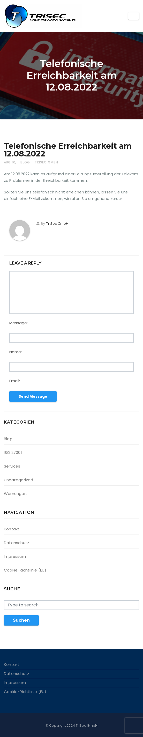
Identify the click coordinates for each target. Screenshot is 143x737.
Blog (25, 162)
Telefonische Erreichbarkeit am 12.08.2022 (68, 150)
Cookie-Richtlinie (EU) (25, 570)
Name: (15, 352)
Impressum (15, 556)
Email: (14, 380)
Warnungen (15, 493)
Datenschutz (16, 542)
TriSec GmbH (46, 162)
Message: (18, 323)
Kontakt (11, 529)
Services (12, 466)
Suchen (21, 620)
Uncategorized (18, 480)
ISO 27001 (13, 452)
